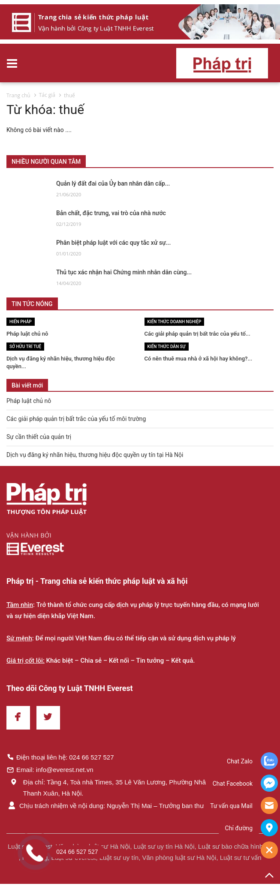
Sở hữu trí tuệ (25, 346)
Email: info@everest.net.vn (49, 769)
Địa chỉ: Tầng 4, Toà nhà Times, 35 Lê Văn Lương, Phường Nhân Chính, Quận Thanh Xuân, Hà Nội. (126, 787)
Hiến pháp (20, 321)
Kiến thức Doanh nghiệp (175, 321)
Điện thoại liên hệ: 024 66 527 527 (60, 757)
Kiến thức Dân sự (167, 346)
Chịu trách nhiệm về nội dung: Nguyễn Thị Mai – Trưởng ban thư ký (109, 805)
